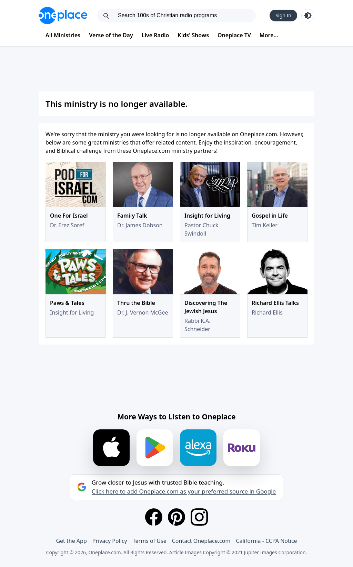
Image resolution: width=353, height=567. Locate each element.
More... (269, 35)
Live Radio (155, 35)
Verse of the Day (111, 35)
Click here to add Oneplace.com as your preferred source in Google (184, 491)
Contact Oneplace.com (201, 541)
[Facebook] (153, 517)
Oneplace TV (234, 35)
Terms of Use (150, 541)
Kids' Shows (193, 35)
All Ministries (63, 35)
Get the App (71, 541)
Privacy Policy (109, 541)
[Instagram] (199, 517)
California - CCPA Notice (266, 541)
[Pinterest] (176, 517)
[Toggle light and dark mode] (307, 15)
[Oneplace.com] (63, 15)
